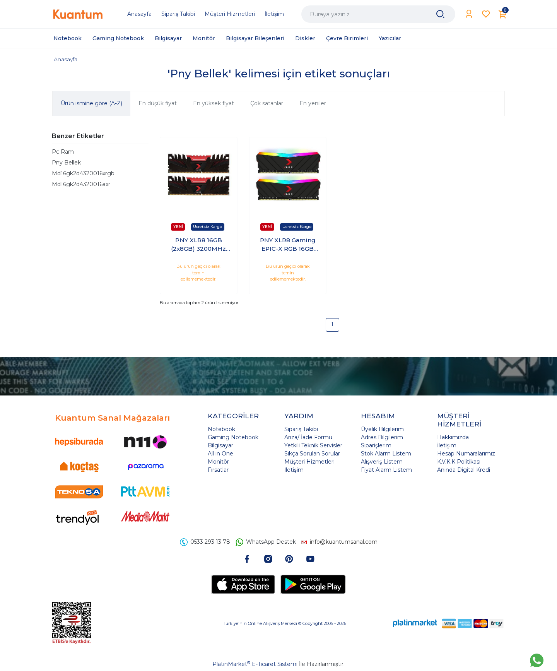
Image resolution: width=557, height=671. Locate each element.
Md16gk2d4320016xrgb (83, 173)
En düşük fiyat (157, 103)
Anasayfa (65, 59)
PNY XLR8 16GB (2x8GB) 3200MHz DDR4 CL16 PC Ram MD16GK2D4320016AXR (198, 244)
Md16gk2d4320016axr (81, 184)
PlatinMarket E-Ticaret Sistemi (254, 664)
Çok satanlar (266, 103)
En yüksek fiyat (213, 103)
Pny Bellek (66, 162)
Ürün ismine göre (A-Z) (91, 103)
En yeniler (312, 103)
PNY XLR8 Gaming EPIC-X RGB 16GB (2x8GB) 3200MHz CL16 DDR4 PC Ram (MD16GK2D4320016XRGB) (287, 244)
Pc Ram (63, 151)
